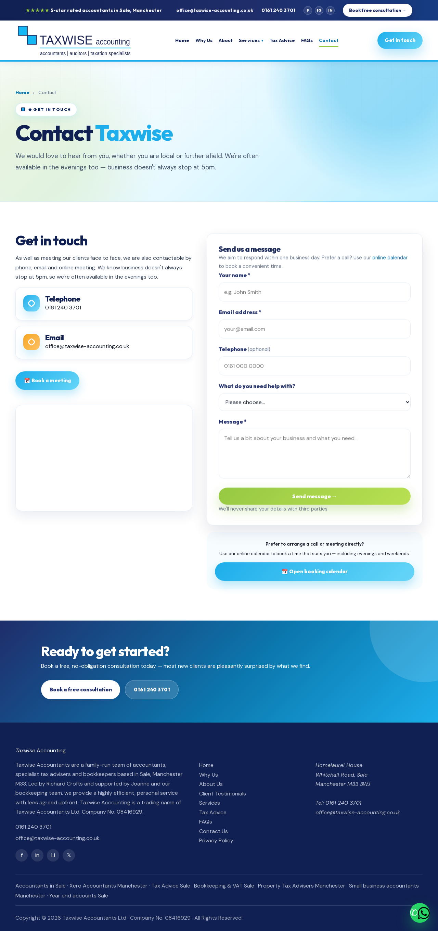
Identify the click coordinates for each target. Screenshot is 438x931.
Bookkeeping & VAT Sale (224, 885)
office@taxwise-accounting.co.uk (214, 10)
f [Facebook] (308, 10)
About (226, 40)
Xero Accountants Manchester (108, 885)
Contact (329, 40)
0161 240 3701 (278, 10)
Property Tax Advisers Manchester (301, 885)
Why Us (204, 40)
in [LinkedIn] (330, 10)
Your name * (234, 278)
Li (53, 855)
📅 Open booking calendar (315, 571)
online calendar (390, 260)
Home (183, 40)
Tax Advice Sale (170, 885)
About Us (211, 784)
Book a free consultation (81, 689)
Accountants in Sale (40, 885)
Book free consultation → (377, 10)
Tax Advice (283, 40)
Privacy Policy (216, 840)
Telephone (244, 351)
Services (252, 40)
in (37, 855)
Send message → (314, 498)
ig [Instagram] (319, 10)
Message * (233, 424)
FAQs (307, 40)
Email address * (240, 314)
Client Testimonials (222, 793)
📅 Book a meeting (47, 380)
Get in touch (400, 40)
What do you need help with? (257, 388)
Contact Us (213, 831)
